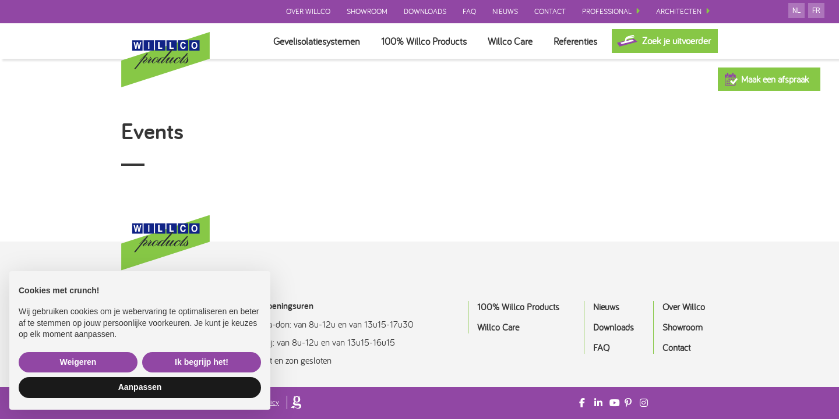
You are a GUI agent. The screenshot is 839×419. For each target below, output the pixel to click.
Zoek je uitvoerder (676, 40)
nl (796, 10)
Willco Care (510, 41)
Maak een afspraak (775, 79)
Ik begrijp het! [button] (201, 362)
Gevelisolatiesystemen (316, 41)
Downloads (425, 11)
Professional (607, 11)
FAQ (469, 11)
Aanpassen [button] (140, 387)
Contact (550, 11)
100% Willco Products (424, 41)
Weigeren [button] (78, 362)
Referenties (575, 41)
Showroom (367, 11)
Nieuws (505, 11)
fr (816, 10)
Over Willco (308, 11)
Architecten (678, 11)
